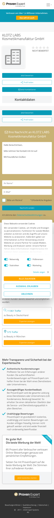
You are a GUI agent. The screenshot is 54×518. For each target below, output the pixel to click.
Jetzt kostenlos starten (27, 477)
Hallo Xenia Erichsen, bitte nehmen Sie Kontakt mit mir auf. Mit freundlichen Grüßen (27, 158)
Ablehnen (27, 293)
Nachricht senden (27, 207)
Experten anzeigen (27, 321)
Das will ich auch (27, 17)
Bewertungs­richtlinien (13, 505)
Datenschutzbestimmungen (30, 214)
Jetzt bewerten (27, 75)
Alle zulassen (27, 278)
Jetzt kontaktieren (27, 89)
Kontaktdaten (32, 99)
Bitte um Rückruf (14, 200)
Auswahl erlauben (27, 286)
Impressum (27, 507)
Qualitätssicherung (29, 505)
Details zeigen (39, 272)
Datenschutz (42, 505)
